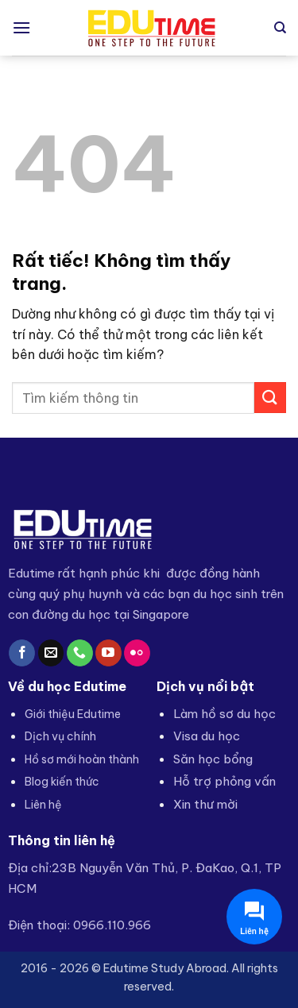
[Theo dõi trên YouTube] (108, 652)
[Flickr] (137, 652)
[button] (21, 27)
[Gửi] (270, 397)
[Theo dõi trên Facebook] (22, 652)
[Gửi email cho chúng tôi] (51, 652)
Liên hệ (43, 805)
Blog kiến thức (62, 781)
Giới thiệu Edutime (73, 714)
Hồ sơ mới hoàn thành (82, 759)
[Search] (280, 28)
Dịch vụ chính (60, 736)
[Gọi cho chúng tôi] (80, 652)
